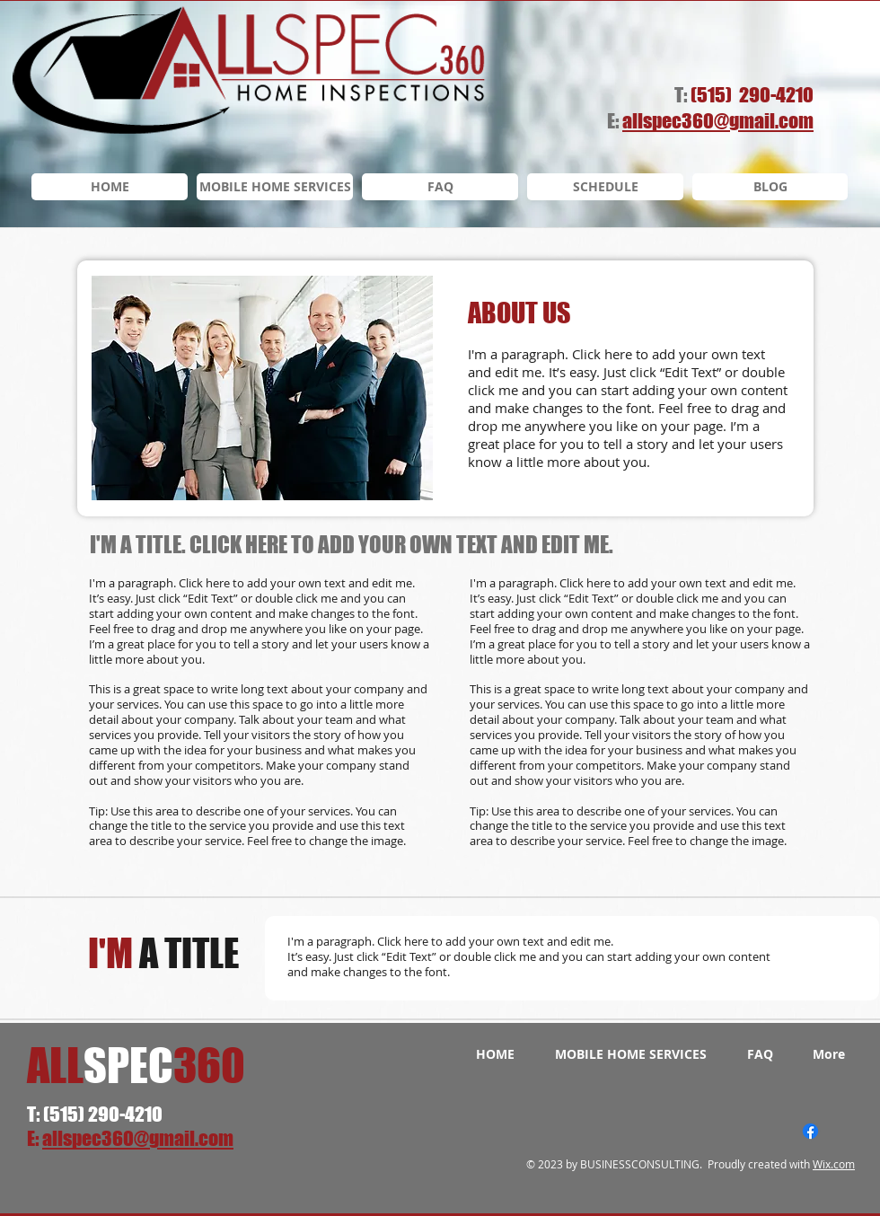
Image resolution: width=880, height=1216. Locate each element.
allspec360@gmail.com (137, 1138)
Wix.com (834, 1164)
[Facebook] (810, 1131)
